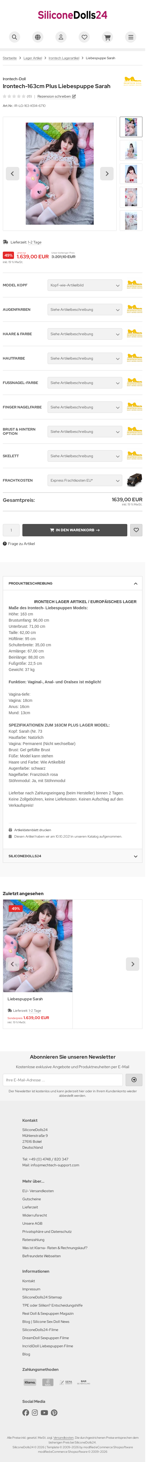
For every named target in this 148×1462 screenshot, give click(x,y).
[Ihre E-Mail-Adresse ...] (63, 1080)
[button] (131, 127)
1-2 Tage (34, 242)
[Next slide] (107, 173)
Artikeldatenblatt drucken (32, 830)
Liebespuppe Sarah (25, 999)
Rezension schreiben (54, 96)
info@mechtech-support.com (55, 1165)
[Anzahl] (11, 530)
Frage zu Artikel (19, 543)
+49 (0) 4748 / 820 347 (48, 1159)
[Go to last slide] (12, 173)
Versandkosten (63, 1438)
